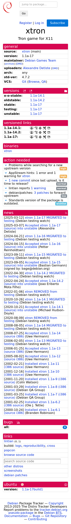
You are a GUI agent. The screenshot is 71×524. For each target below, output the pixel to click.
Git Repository (56, 516)
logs (18, 446)
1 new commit (19, 180)
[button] (6, 165)
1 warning (38, 188)
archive (9, 63)
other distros (13, 466)
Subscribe (57, 23)
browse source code (19, 455)
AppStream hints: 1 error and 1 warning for (35, 174)
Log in (39, 23)
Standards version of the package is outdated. (35, 202)
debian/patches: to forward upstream (35, 194)
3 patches (41, 192)
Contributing (37, 519)
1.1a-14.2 (37, 100)
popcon (9, 450)
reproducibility (34, 446)
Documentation (16, 516)
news (8, 213)
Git (24, 81)
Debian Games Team (40, 60)
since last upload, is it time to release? (35, 182)
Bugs (36, 516)
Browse (33, 81)
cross (51, 446)
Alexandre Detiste (36, 68)
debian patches (15, 475)
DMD (19, 63)
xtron (26, 51)
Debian (13, 503)
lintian (8, 441)
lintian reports (35, 188)
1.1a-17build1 (32, 489)
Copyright (56, 503)
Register (26, 23)
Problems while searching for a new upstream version (35, 167)
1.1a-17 (36, 104)
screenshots (13, 470)
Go (24, 13)
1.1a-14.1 (37, 95)
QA (43, 81)
